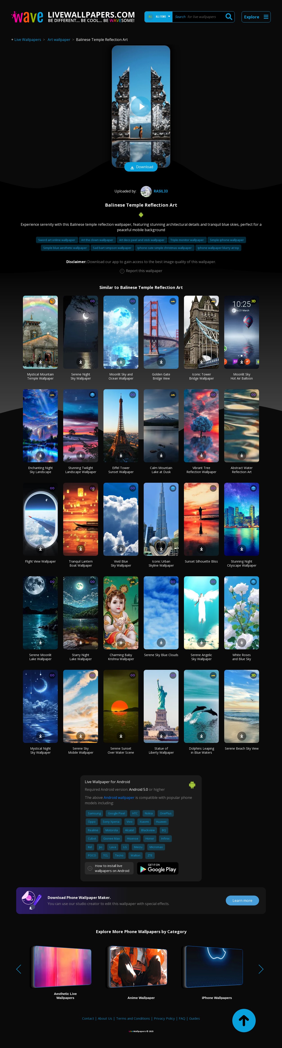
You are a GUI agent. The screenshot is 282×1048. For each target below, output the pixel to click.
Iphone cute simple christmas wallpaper (164, 248)
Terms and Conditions (133, 1018)
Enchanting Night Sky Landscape (40, 470)
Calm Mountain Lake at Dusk (161, 470)
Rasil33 (153, 191)
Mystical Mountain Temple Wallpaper (40, 376)
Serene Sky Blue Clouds (161, 655)
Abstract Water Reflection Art (242, 470)
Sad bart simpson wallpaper (112, 248)
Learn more (242, 900)
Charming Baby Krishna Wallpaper (121, 657)
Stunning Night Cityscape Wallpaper (241, 563)
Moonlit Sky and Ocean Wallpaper (121, 376)
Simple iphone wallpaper (227, 240)
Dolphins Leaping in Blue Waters (201, 750)
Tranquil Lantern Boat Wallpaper (81, 563)
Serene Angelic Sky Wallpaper (201, 657)
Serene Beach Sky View (242, 748)
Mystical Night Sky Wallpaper (40, 750)
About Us (105, 1018)
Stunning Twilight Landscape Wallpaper (80, 470)
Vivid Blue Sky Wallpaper (121, 563)
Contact (88, 1018)
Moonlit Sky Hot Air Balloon (242, 376)
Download (141, 167)
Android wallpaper (119, 797)
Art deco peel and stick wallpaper (142, 240)
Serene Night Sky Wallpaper (81, 376)
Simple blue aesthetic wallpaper (65, 248)
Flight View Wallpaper (40, 561)
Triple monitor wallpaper (187, 240)
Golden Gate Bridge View (161, 376)
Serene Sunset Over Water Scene (121, 750)
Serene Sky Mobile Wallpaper (80, 750)
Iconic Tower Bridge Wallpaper (201, 376)
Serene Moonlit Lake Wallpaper (40, 657)
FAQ (182, 1018)
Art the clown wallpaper (97, 240)
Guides (194, 1018)
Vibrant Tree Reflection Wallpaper (201, 470)
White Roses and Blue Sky (241, 657)
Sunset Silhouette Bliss (201, 561)
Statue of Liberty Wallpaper (161, 750)
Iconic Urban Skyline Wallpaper (161, 563)
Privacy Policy (164, 1018)
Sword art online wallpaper (57, 240)
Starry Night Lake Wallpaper (80, 657)
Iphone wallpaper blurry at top (218, 248)
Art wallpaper (59, 39)
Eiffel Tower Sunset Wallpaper (121, 470)
